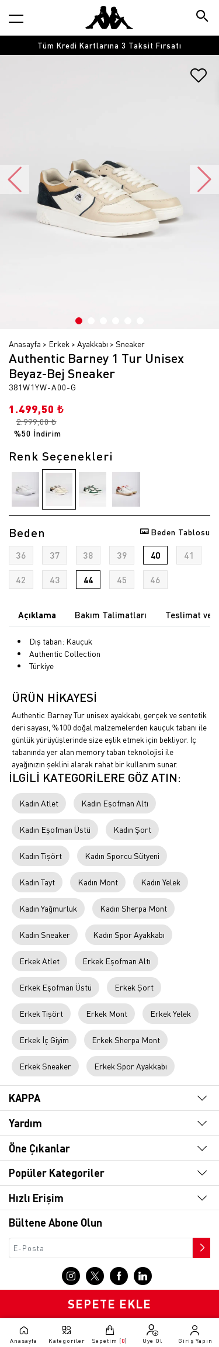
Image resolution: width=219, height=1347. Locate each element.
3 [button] (103, 320)
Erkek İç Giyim (44, 1039)
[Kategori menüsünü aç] (16, 18)
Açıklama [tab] (37, 615)
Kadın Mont (98, 882)
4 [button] (115, 320)
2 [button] (91, 320)
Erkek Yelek (170, 1013)
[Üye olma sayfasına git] (152, 1334)
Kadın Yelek (160, 882)
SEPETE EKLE (109, 1303)
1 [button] (78, 320)
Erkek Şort (134, 987)
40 (155, 555)
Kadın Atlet (38, 803)
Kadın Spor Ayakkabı (129, 934)
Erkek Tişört (41, 1013)
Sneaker (130, 343)
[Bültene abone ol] (200, 1245)
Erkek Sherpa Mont (126, 1039)
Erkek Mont (106, 1013)
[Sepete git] (109, 1334)
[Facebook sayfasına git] (118, 1276)
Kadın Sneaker (44, 934)
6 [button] (140, 320)
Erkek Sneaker (45, 1066)
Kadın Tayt (37, 882)
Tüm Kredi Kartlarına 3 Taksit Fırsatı (109, 45)
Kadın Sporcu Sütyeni (122, 855)
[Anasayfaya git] (109, 17)
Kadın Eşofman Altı (114, 803)
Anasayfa (25, 343)
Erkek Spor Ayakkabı (130, 1066)
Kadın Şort (132, 829)
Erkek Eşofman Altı (116, 960)
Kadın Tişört (40, 855)
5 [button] (127, 320)
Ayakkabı (92, 343)
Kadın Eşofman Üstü (55, 829)
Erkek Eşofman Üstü (55, 987)
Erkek (58, 343)
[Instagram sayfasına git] (71, 1276)
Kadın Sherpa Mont (133, 908)
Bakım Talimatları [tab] (111, 615)
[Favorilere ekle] (198, 79)
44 (88, 580)
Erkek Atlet (39, 960)
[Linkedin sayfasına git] (142, 1276)
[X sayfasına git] (95, 1276)
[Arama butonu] (203, 17)
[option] (109, 45)
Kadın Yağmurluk (48, 908)
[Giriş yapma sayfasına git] (195, 1334)
